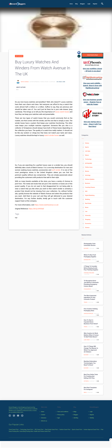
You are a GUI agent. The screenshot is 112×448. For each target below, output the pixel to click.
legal (58, 417)
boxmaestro (87, 259)
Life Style (87, 151)
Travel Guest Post (13, 429)
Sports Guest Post (77, 429)
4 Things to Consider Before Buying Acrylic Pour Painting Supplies (91, 268)
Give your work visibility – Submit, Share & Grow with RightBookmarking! (92, 85)
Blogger (86, 248)
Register (95, 3)
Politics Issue (88, 167)
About (42, 411)
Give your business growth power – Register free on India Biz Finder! (92, 102)
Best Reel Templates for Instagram (90, 388)
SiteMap (92, 417)
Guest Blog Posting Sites (26, 431)
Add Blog (76, 417)
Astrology (87, 175)
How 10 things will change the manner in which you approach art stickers (91, 349)
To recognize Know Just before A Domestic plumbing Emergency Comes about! (91, 283)
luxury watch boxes (62, 112)
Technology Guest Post (26, 429)
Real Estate (88, 203)
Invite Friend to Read (92, 55)
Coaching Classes (90, 187)
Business (87, 183)
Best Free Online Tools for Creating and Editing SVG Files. (91, 376)
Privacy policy (60, 414)
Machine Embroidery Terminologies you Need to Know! (90, 363)
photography (88, 163)
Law (86, 211)
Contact (43, 414)
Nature (87, 155)
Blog (76, 3)
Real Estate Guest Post (51, 429)
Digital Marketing (89, 195)
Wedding (87, 199)
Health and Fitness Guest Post (42, 431)
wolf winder (56, 170)
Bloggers (82, 3)
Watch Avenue (25, 81)
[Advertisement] (44, 150)
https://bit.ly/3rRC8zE (36, 209)
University (88, 215)
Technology (88, 159)
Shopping (87, 219)
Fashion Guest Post (64, 429)
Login (88, 3)
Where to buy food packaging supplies (90, 256)
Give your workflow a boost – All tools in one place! (92, 70)
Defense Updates (89, 179)
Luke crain (87, 339)
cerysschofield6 (88, 313)
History (87, 143)
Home (71, 3)
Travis (85, 302)
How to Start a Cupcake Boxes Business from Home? (91, 322)
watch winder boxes (51, 135)
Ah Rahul (86, 381)
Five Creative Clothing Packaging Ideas (91, 309)
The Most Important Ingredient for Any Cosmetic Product (90, 297)
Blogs (75, 411)
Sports (87, 147)
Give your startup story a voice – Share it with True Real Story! (92, 124)
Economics (88, 223)
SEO (86, 191)
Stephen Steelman (89, 272)
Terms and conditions (62, 411)
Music (86, 207)
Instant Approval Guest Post (91, 429)
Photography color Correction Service (90, 244)
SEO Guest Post (39, 429)
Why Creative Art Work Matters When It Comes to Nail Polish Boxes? (91, 335)
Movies (87, 171)
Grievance (43, 417)
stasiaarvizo (87, 289)
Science (87, 227)
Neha (85, 392)
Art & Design (19, 56)
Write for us (44, 421)
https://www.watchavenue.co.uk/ (47, 205)
